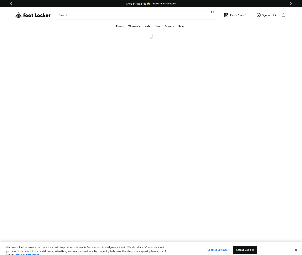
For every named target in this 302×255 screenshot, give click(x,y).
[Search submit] (213, 15)
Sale (181, 26)
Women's (134, 26)
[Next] (291, 3)
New (157, 26)
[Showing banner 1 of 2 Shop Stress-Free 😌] (151, 3)
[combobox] (137, 15)
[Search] (137, 15)
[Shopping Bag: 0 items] (283, 15)
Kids (147, 26)
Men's (120, 26)
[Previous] (11, 3)
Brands (169, 26)
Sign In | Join (267, 15)
